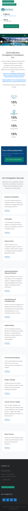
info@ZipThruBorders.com (9, 15)
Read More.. (7, 210)
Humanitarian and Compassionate (10, 300)
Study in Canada (10, 380)
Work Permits (22, 81)
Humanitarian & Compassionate (13, 77)
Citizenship (20, 73)
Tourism (14, 81)
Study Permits (6, 81)
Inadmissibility (6, 80)
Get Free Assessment (14, 159)
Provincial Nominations (18, 80)
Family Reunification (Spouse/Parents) (11, 272)
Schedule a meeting (11, 26)
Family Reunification (18, 75)
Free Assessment (8, 1)
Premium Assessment (9, 4)
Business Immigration (9, 73)
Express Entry (7, 75)
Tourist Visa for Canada (12, 402)
